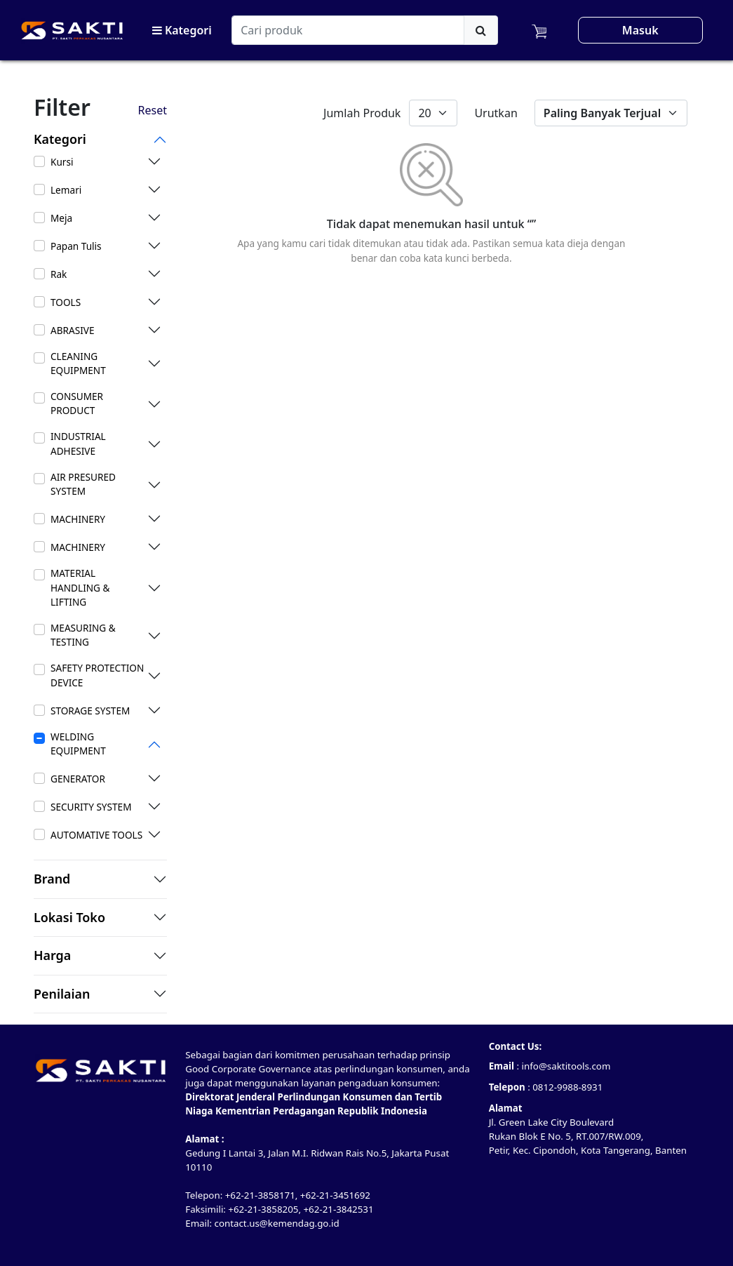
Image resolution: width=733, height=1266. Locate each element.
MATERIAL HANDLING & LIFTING (80, 587)
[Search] (347, 30)
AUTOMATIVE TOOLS (96, 834)
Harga (52, 956)
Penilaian (62, 994)
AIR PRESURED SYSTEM (83, 484)
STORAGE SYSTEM (90, 710)
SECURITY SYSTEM (91, 806)
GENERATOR (78, 778)
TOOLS (66, 302)
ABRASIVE (72, 330)
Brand (52, 879)
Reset (152, 110)
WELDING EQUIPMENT (78, 743)
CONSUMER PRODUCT (77, 403)
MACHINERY (78, 519)
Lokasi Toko (69, 918)
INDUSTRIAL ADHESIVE (78, 443)
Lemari (66, 189)
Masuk (640, 30)
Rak (59, 274)
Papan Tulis (76, 246)
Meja (61, 218)
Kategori (182, 30)
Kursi (62, 161)
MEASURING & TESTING (83, 634)
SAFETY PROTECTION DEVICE (97, 674)
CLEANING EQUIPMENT (78, 363)
